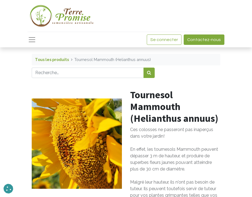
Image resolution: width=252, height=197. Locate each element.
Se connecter (164, 39)
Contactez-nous (204, 39)
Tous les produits (52, 59)
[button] (8, 188)
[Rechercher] (149, 73)
